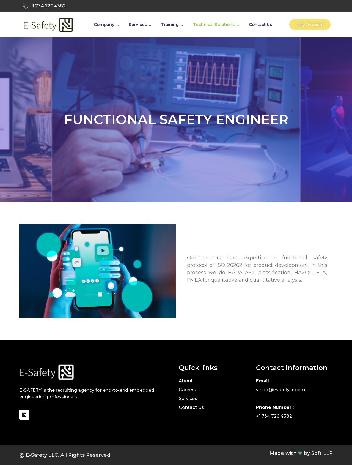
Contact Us (260, 24)
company (107, 24)
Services (141, 24)
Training (173, 24)
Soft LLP (322, 453)
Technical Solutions (217, 24)
